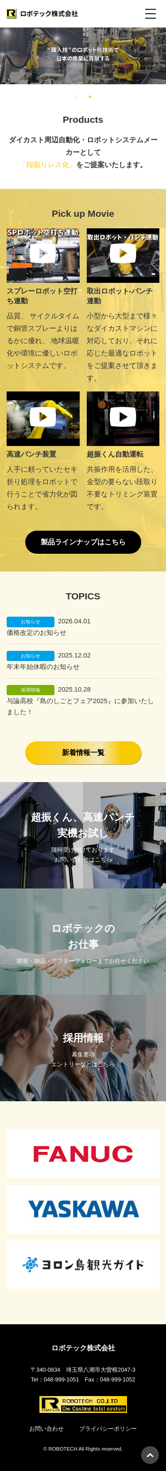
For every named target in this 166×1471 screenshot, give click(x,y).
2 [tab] (89, 96)
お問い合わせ (46, 1428)
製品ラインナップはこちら (83, 542)
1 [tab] (76, 96)
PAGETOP (150, 1455)
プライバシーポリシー (108, 1428)
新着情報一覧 (83, 752)
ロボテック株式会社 (83, 1348)
